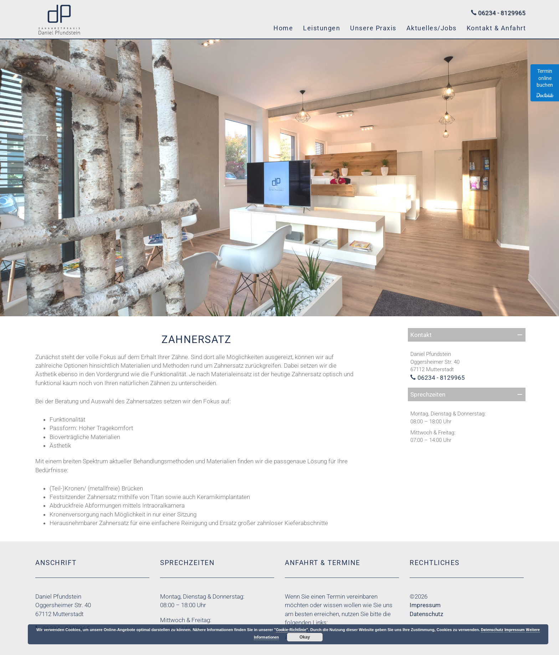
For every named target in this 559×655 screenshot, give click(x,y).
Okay (304, 637)
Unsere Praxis (373, 28)
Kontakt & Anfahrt (496, 28)
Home (283, 28)
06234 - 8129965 (501, 12)
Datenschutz (426, 614)
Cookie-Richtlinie (291, 630)
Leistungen (321, 28)
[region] (279, 177)
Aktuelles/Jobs (431, 28)
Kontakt (421, 334)
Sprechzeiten (427, 394)
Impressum (425, 605)
